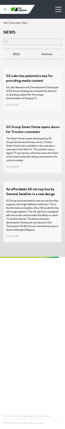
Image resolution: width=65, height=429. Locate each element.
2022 (16, 54)
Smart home (9, 367)
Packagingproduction (39, 318)
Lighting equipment (43, 303)
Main (5, 22)
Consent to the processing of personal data (26, 416)
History (6, 288)
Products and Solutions (16, 330)
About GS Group (11, 282)
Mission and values (8, 295)
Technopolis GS (42, 273)
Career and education (10, 311)
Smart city (8, 372)
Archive (47, 54)
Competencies (41, 288)
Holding (7, 273)
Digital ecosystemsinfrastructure (43, 310)
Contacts (8, 383)
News (36, 340)
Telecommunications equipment (13, 360)
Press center (15, 22)
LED (5, 353)
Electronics (39, 297)
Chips (5, 340)
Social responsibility (9, 303)
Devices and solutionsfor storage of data (13, 347)
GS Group (19, 9)
